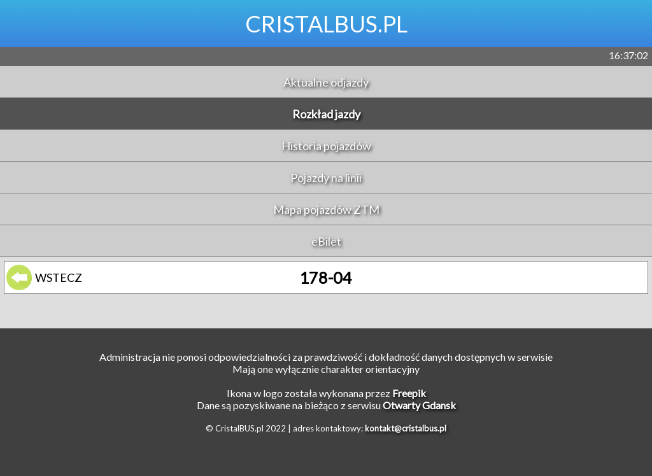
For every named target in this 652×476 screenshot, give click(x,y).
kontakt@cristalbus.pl (405, 428)
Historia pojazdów (326, 146)
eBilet (326, 241)
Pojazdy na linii (326, 178)
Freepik (409, 393)
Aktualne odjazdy (326, 82)
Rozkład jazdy (326, 114)
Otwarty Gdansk (419, 405)
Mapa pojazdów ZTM (326, 209)
